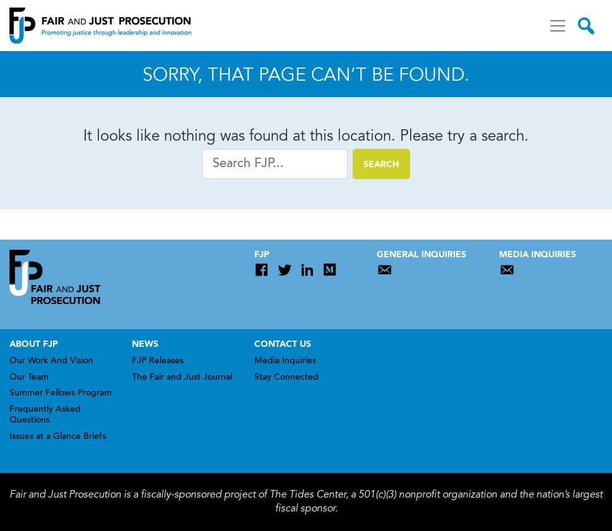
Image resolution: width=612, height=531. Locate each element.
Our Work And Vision (51, 361)
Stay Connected (286, 377)
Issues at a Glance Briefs (57, 437)
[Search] (275, 164)
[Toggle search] (586, 26)
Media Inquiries (285, 361)
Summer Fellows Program (60, 393)
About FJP (33, 344)
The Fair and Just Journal (182, 377)
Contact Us (282, 344)
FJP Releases (158, 361)
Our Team (29, 377)
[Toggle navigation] (557, 26)
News (145, 344)
